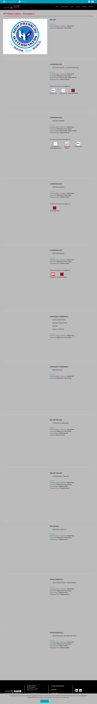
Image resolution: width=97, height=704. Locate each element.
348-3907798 (24, 1)
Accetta (44, 701)
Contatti (90, 6)
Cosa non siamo (64, 6)
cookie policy (83, 695)
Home (56, 6)
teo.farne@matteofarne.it (11, 1)
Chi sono (77, 6)
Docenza (84, 6)
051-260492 (35, 688)
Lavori (72, 6)
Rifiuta (53, 701)
